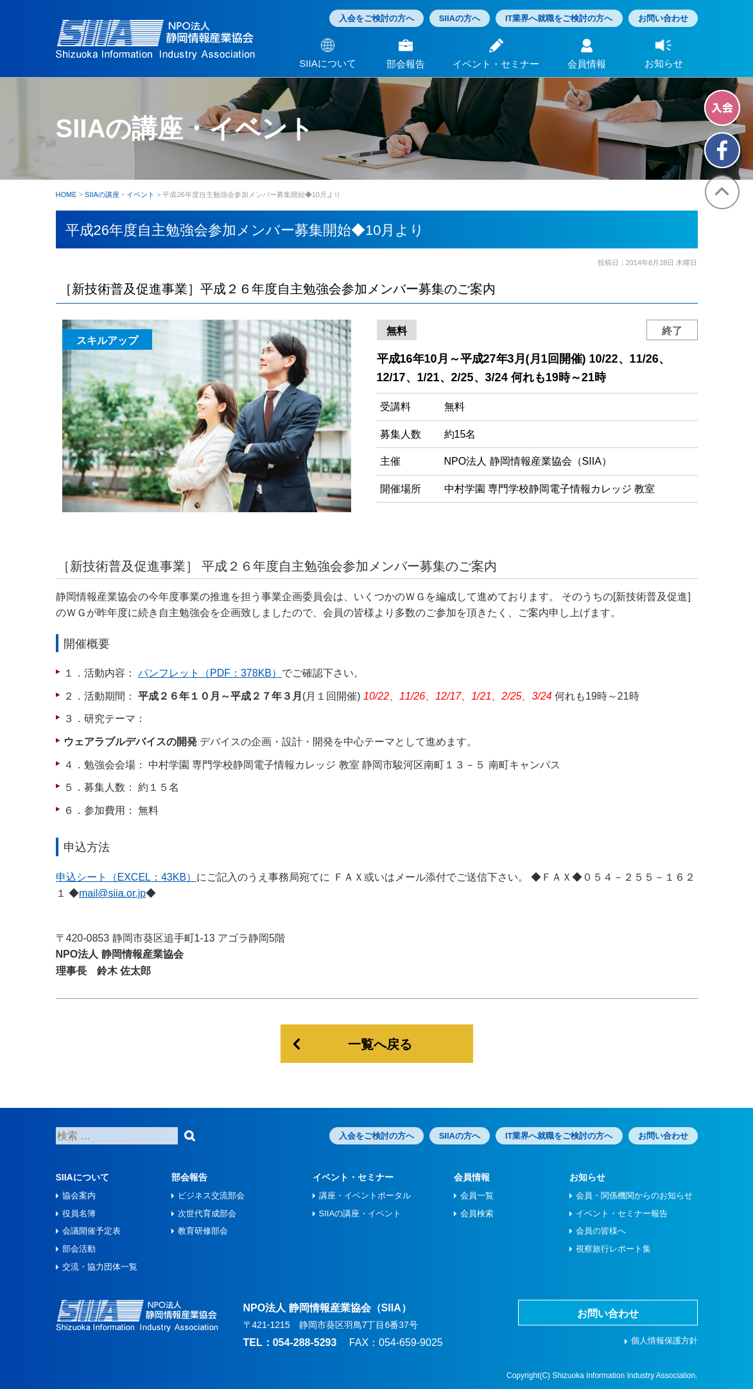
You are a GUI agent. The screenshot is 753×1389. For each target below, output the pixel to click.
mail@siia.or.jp (112, 893)
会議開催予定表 (91, 1231)
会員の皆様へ (601, 1231)
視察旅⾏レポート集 (613, 1249)
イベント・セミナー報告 (622, 1213)
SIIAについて (82, 1177)
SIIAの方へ (459, 18)
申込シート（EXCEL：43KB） (126, 877)
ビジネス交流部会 (211, 1195)
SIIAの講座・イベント (360, 1213)
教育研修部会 (203, 1231)
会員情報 (472, 1177)
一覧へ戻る (380, 1044)
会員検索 (477, 1213)
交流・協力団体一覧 (99, 1267)
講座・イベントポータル (365, 1195)
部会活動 (79, 1249)
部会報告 (189, 1177)
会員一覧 (477, 1195)
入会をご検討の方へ (376, 18)
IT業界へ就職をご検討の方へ (559, 18)
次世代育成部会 (207, 1213)
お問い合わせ (663, 18)
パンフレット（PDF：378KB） (210, 673)
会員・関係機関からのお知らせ (634, 1195)
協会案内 (79, 1195)
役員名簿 (79, 1213)
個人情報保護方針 (664, 1340)
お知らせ (587, 1177)
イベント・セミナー (353, 1177)
